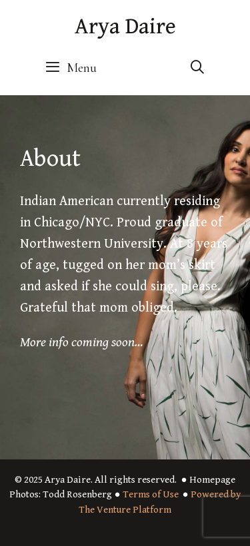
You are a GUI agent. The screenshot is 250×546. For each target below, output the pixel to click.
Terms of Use (151, 494)
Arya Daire (125, 26)
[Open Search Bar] (197, 68)
